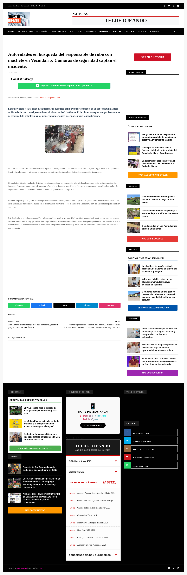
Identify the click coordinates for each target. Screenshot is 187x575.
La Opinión (41, 31)
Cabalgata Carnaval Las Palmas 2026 (92, 537)
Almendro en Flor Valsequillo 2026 (91, 545)
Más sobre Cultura (152, 373)
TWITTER (137, 441)
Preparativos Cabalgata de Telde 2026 (92, 523)
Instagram (110, 305)
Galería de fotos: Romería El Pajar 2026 (93, 508)
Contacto (42, 6)
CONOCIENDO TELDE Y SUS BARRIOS (90, 555)
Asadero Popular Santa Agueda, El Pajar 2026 (96, 493)
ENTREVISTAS (76, 472)
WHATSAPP (138, 466)
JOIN (147, 466)
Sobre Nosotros (13, 6)
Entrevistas (24, 31)
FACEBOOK (138, 433)
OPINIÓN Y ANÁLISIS (80, 461)
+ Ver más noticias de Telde (153, 175)
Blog (40, 568)
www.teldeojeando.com (50, 97)
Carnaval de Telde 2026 (87, 515)
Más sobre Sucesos (152, 239)
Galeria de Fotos (61, 31)
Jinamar (154, 31)
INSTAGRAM (138, 450)
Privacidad (25, 6)
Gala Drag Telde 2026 (86, 530)
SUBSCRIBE (149, 458)
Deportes (104, 31)
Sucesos (141, 31)
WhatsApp (19, 305)
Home (11, 31)
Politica (91, 31)
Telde (79, 31)
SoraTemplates (21, 568)
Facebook (41, 305)
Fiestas (117, 31)
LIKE (147, 433)
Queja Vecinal (17, 39)
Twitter (64, 305)
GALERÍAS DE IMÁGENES (83, 482)
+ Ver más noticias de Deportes (35, 448)
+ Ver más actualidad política (152, 308)
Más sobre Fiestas (35, 510)
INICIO (34, 6)
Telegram (86, 305)
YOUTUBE (137, 458)
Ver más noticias (152, 57)
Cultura (129, 31)
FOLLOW (147, 441)
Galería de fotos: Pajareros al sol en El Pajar (95, 500)
